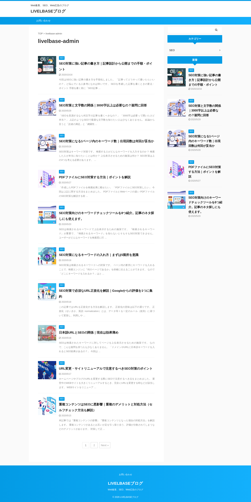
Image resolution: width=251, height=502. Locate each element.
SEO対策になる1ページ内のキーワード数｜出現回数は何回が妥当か (106, 141)
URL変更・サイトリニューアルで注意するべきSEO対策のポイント (105, 368)
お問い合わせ (43, 20)
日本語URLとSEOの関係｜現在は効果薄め (88, 332)
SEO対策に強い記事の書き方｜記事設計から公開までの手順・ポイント (204, 80)
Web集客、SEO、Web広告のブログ (125, 489)
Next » (105, 445)
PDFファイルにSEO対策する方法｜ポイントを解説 (95, 177)
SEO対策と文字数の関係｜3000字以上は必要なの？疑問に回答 (103, 105)
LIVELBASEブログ (48, 11)
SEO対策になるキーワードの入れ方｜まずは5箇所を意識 (98, 255)
